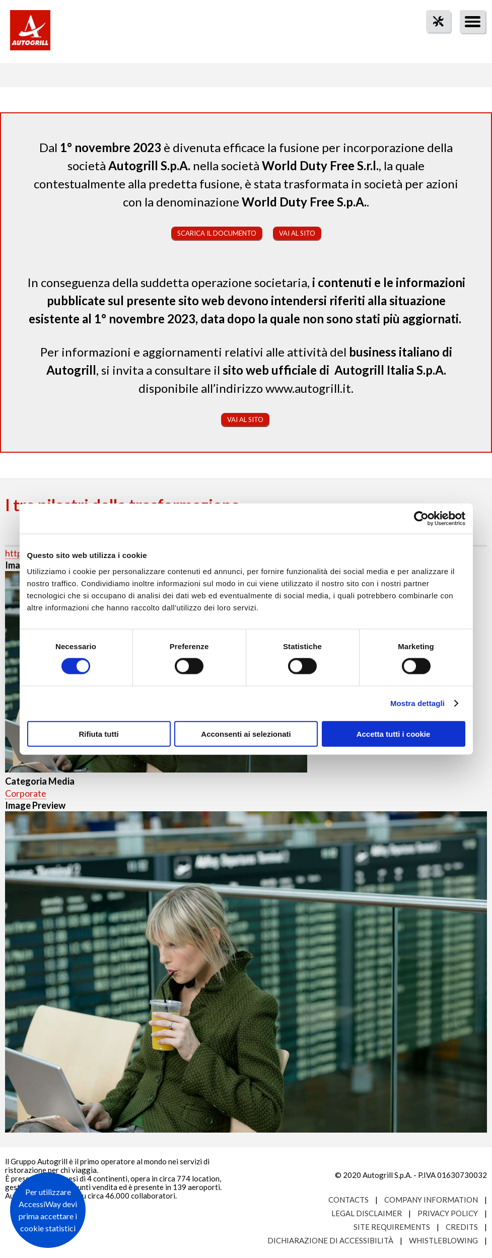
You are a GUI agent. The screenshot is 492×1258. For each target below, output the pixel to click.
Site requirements (392, 1226)
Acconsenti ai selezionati (246, 733)
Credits (462, 1226)
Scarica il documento (216, 233)
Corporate (25, 793)
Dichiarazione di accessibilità (330, 1240)
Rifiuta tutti (98, 733)
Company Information (431, 1199)
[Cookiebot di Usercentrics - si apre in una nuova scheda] (421, 518)
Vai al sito (297, 233)
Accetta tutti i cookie (394, 733)
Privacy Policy (447, 1213)
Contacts (348, 1199)
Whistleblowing (443, 1240)
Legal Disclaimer (366, 1213)
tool (433, 39)
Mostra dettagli (417, 703)
